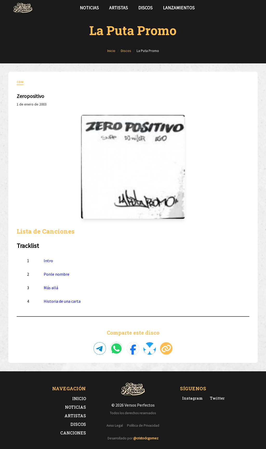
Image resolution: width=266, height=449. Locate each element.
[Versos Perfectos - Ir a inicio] (22, 8)
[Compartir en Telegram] (100, 348)
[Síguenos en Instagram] (251, 8)
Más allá (51, 287)
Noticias (89, 8)
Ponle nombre (56, 274)
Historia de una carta (62, 301)
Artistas (118, 8)
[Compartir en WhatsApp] (116, 348)
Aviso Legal (115, 425)
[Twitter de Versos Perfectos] (216, 398)
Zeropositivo (30, 96)
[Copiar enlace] (166, 348)
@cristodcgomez (145, 438)
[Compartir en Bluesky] (149, 348)
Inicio (79, 398)
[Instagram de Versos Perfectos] (191, 398)
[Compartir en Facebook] (133, 348)
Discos (145, 8)
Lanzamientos (179, 8)
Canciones (73, 432)
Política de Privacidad (143, 425)
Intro (48, 260)
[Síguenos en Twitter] (243, 8)
